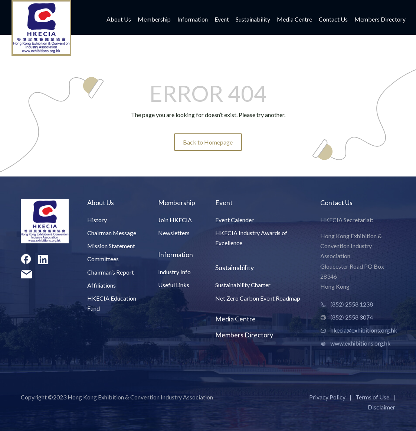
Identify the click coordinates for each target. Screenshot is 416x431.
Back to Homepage (208, 142)
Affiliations (101, 285)
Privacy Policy (327, 397)
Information (192, 20)
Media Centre (294, 20)
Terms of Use (372, 397)
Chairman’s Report (110, 272)
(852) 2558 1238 (351, 304)
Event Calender (234, 219)
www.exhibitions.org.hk (360, 343)
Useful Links (173, 284)
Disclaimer (381, 407)
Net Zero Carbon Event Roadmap (257, 298)
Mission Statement (111, 245)
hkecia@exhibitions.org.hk (363, 330)
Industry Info (174, 271)
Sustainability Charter (243, 284)
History (97, 219)
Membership (154, 20)
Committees (103, 258)
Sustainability (253, 20)
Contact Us (333, 20)
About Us (119, 20)
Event (221, 20)
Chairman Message (111, 232)
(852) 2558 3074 (351, 317)
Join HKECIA (175, 219)
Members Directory (380, 20)
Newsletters (174, 232)
